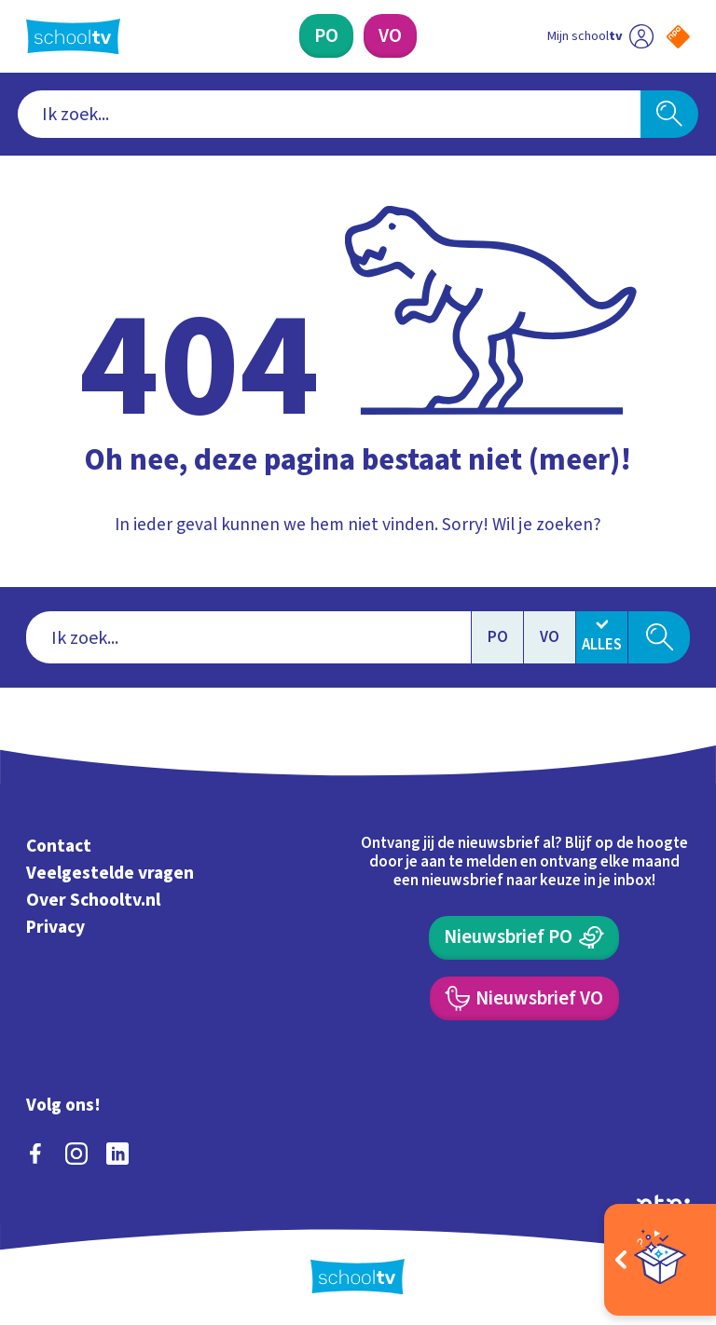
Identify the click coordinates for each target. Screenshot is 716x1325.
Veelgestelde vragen (110, 873)
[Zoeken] (669, 114)
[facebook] (35, 1153)
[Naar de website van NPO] (678, 36)
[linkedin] (117, 1153)
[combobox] (329, 114)
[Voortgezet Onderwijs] (390, 36)
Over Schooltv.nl (93, 900)
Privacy (55, 927)
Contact (58, 847)
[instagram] (76, 1153)
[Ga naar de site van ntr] (663, 1202)
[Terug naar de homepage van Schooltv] (73, 36)
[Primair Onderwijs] (326, 36)
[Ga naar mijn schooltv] (600, 36)
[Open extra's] (660, 1260)
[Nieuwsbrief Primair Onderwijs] (524, 938)
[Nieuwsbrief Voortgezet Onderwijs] (524, 998)
